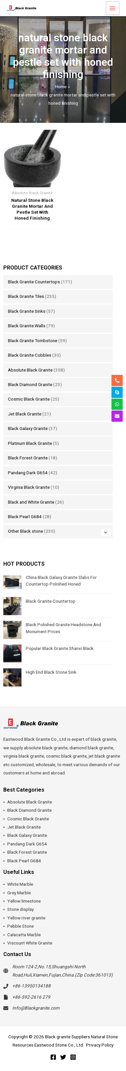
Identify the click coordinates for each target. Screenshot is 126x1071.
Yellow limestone (24, 901)
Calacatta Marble (24, 934)
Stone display (20, 909)
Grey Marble (19, 892)
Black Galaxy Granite (28, 428)
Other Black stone (25, 531)
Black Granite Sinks (26, 311)
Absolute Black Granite (30, 370)
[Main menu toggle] (112, 8)
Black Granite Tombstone (32, 340)
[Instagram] (73, 1057)
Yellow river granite (26, 917)
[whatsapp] (117, 404)
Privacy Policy (99, 1045)
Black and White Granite (31, 502)
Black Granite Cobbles (29, 355)
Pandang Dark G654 (28, 472)
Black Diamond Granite (30, 384)
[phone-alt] (117, 380)
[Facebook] (53, 1057)
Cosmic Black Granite (29, 399)
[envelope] (117, 416)
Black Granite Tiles (26, 296)
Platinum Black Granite (30, 443)
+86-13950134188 (31, 985)
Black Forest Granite (28, 457)
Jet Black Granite (24, 413)
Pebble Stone (20, 926)
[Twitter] (63, 1057)
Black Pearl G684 (25, 516)
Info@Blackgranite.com (36, 1008)
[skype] (117, 392)
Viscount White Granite (29, 943)
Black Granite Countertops (34, 281)
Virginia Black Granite (29, 487)
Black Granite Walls (26, 325)
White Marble (20, 884)
